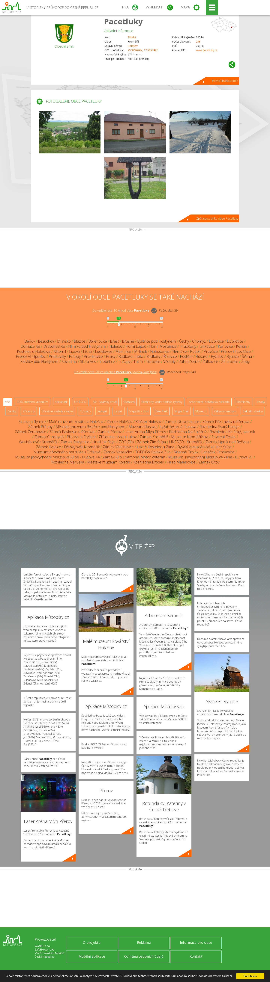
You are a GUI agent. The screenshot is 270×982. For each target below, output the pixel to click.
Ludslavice (103, 351)
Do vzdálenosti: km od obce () (115, 372)
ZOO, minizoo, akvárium (32, 402)
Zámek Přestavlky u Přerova (225, 421)
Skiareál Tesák (224, 436)
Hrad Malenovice (181, 462)
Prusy (110, 356)
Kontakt (196, 956)
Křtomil (60, 351)
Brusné (128, 341)
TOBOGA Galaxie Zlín (153, 451)
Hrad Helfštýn (104, 441)
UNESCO (80, 402)
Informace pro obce (196, 942)
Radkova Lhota (130, 356)
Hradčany (188, 346)
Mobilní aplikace (92, 956)
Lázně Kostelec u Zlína (155, 446)
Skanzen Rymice (32, 421)
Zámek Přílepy (40, 426)
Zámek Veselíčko (118, 451)
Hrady (261, 402)
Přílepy (75, 356)
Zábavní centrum (225, 411)
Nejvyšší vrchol (138, 411)
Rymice (233, 356)
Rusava (202, 356)
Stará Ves (88, 361)
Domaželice (30, 346)
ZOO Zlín (126, 441)
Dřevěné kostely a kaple (57, 411)
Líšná (87, 351)
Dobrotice (235, 341)
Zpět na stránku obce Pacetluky (217, 218)
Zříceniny (29, 411)
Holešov (133, 46)
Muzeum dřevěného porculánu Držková (67, 451)
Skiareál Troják (186, 451)
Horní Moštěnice (163, 346)
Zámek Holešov (119, 421)
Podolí (195, 351)
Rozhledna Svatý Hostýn (220, 426)
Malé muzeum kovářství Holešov (76, 421)
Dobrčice (216, 341)
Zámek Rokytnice (75, 441)
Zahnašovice (189, 361)
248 (198, 41)
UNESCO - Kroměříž (185, 441)
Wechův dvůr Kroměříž (38, 441)
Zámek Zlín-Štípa (151, 441)
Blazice (79, 341)
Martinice (123, 351)
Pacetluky (123, 21)
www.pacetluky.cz (206, 50)
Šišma (247, 356)
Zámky (11, 411)
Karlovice (225, 346)
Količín (241, 346)
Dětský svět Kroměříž (82, 446)
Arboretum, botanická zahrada (209, 402)
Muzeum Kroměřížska (189, 436)
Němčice (179, 351)
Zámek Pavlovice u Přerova (71, 431)
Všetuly (169, 361)
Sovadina (69, 361)
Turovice (153, 361)
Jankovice (207, 346)
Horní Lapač (136, 346)
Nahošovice (159, 351)
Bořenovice (97, 341)
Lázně (118, 411)
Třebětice (107, 361)
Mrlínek (140, 351)
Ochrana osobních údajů (144, 956)
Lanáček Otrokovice (218, 451)
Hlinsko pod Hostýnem (87, 346)
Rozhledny (243, 402)
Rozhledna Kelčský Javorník (232, 431)
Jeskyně (102, 411)
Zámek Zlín (112, 457)
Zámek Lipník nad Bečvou (227, 441)
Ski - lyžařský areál (105, 402)
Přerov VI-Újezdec (31, 356)
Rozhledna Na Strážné (187, 431)
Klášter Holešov (148, 421)
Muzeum (201, 411)
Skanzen (129, 402)
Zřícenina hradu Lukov (117, 436)
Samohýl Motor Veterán (145, 457)
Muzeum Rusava (143, 426)
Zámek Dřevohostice (182, 421)
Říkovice (170, 356)
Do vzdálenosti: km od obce (120, 310)
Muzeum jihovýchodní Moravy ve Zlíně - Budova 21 (210, 457)
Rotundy (85, 411)
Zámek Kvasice (48, 446)
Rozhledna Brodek (148, 462)
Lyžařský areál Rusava (178, 426)
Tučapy (124, 361)
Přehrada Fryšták (81, 436)
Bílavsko (64, 341)
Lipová (74, 351)
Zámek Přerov (110, 431)
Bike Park (161, 411)
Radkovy (153, 356)
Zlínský (132, 37)
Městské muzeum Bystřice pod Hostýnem (90, 426)
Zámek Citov (209, 462)
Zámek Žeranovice (30, 431)
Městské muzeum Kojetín (108, 462)
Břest (114, 341)
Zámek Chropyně (49, 436)
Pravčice (211, 351)
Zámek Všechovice (118, 446)
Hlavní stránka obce (225, 81)
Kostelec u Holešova (33, 351)
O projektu (91, 942)
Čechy (184, 341)
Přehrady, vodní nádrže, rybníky (161, 402)
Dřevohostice (54, 346)
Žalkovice (210, 361)
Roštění (186, 356)
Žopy (245, 361)
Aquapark (61, 402)
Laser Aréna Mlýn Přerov (145, 431)
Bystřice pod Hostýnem (156, 341)
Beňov (30, 341)
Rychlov (217, 356)
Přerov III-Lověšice (236, 351)
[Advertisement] (135, 259)
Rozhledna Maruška (67, 462)
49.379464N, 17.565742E (143, 50)
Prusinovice (93, 356)
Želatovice (229, 361)
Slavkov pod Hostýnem (39, 361)
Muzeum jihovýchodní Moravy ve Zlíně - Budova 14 (57, 457)
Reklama (144, 942)
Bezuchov (46, 341)
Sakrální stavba (253, 411)
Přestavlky (57, 356)
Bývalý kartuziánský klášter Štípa (205, 446)
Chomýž (199, 341)
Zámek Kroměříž (154, 436)
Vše (7, 402)
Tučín (138, 361)
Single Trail (181, 411)
